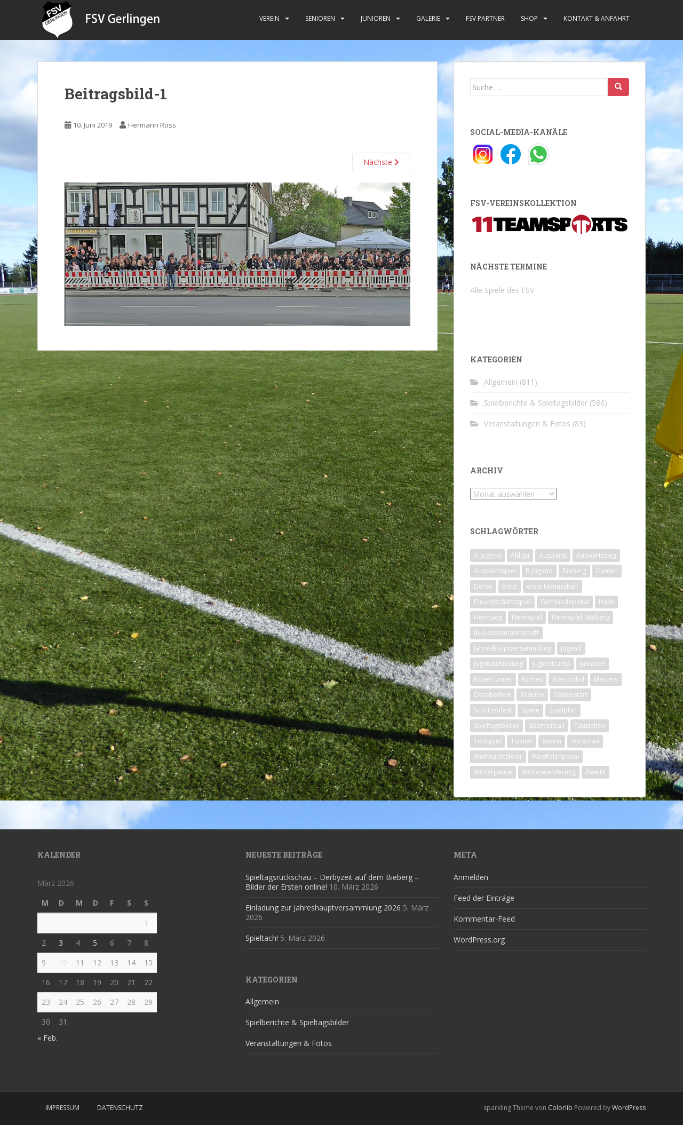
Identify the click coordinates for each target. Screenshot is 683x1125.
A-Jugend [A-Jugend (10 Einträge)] (487, 555)
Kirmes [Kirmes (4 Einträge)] (532, 679)
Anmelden (471, 877)
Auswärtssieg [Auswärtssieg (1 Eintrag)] (596, 555)
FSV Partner (485, 18)
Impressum (62, 1107)
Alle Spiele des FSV (502, 290)
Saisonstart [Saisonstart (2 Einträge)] (570, 694)
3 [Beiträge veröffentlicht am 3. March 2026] (61, 943)
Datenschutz (120, 1107)
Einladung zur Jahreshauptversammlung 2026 (323, 907)
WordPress (629, 1107)
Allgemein (501, 382)
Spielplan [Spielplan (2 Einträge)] (563, 710)
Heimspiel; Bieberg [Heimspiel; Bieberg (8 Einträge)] (580, 617)
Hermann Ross (152, 125)
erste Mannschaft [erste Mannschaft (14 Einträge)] (552, 586)
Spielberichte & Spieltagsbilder (535, 403)
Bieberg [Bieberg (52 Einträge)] (574, 570)
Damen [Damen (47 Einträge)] (607, 570)
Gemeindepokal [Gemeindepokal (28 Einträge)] (565, 601)
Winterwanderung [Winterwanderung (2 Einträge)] (549, 772)
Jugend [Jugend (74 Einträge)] (571, 648)
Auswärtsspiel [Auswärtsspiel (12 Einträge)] (495, 570)
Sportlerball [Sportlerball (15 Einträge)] (547, 725)
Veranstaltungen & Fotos (527, 423)
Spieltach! (261, 938)
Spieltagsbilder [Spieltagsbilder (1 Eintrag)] (496, 725)
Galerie (428, 18)
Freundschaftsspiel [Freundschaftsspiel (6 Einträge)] (502, 601)
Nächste (381, 162)
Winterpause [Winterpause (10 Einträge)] (493, 772)
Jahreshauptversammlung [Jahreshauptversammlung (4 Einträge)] (512, 648)
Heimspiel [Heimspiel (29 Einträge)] (527, 617)
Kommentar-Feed (484, 919)
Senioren (320, 18)
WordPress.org (479, 939)
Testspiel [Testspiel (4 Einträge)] (487, 741)
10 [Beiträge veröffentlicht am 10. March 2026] (63, 962)
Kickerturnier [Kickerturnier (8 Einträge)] (493, 679)
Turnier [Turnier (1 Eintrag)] (522, 741)
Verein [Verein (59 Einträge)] (551, 741)
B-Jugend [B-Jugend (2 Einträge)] (539, 570)
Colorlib (560, 1107)
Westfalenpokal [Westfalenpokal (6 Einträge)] (555, 756)
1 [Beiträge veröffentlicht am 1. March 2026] (146, 923)
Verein (269, 18)
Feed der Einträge (484, 898)
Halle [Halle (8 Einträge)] (606, 601)
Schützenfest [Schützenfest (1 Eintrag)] (493, 710)
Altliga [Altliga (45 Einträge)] (520, 555)
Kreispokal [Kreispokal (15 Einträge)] (568, 679)
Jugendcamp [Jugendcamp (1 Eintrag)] (551, 663)
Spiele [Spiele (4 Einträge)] (530, 710)
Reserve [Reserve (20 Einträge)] (532, 694)
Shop (529, 18)
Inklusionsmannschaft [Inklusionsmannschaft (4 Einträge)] (506, 632)
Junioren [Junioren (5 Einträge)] (592, 663)
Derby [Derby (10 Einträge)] (483, 586)
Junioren (376, 18)
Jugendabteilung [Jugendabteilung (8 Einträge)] (498, 663)
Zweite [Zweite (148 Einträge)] (595, 772)
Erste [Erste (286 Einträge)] (509, 586)
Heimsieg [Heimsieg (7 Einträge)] (488, 617)
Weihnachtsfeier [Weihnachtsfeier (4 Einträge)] (498, 756)
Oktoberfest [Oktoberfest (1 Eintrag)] (492, 694)
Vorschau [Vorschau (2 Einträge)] (585, 741)
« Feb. (47, 1038)
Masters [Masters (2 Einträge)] (606, 679)
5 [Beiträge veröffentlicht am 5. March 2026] (95, 943)
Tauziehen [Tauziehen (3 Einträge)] (589, 725)
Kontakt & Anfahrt (596, 18)
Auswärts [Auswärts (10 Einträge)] (553, 555)
